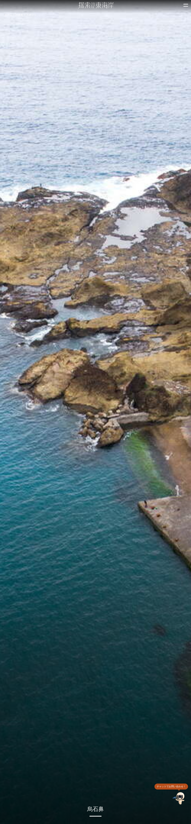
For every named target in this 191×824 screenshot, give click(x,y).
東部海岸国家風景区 (95, 5)
